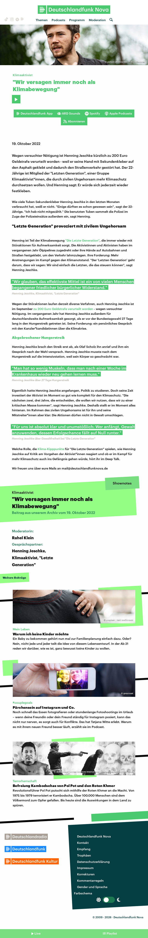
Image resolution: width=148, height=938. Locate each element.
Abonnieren (74, 121)
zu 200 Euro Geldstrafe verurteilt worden (63, 309)
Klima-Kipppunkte (51, 449)
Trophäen (84, 855)
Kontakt (83, 842)
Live (37, 933)
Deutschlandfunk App (34, 113)
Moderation (97, 20)
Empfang (83, 849)
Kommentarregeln (90, 880)
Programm (77, 20)
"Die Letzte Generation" (82, 240)
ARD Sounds (68, 113)
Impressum (85, 868)
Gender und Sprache (92, 887)
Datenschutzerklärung (93, 861)
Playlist (112, 933)
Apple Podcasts (118, 113)
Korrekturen (86, 874)
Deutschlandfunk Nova (94, 836)
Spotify (92, 113)
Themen (42, 20)
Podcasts (58, 20)
